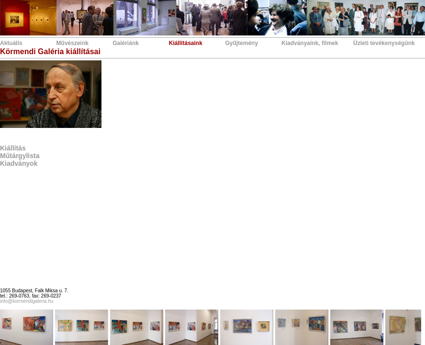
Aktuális (11, 43)
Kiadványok (19, 163)
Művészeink (72, 43)
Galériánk (125, 43)
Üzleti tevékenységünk (384, 43)
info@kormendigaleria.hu (26, 301)
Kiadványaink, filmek (309, 43)
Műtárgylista (19, 156)
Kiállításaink (185, 43)
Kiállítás (13, 148)
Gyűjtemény (241, 43)
